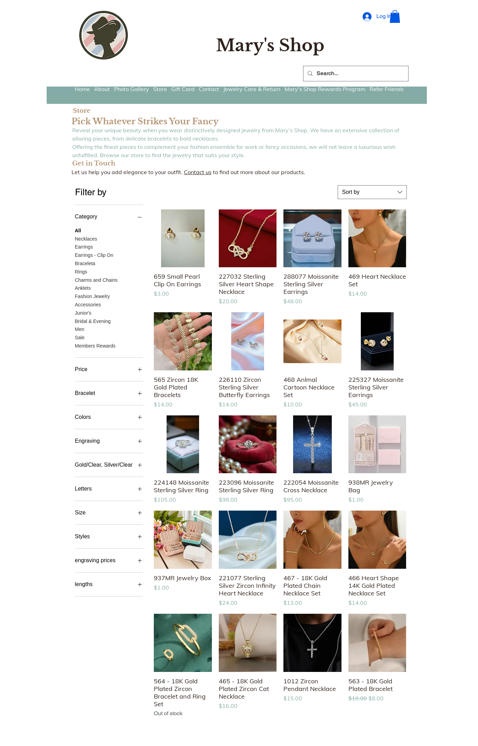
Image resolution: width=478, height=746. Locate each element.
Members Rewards (95, 345)
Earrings (84, 246)
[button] (395, 16)
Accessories (88, 304)
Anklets (83, 287)
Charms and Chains (96, 279)
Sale (80, 337)
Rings (81, 271)
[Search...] (355, 73)
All (78, 230)
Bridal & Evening (93, 320)
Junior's (83, 312)
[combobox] (372, 192)
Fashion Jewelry (92, 296)
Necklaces (86, 238)
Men (79, 328)
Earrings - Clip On (94, 254)
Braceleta (85, 263)
